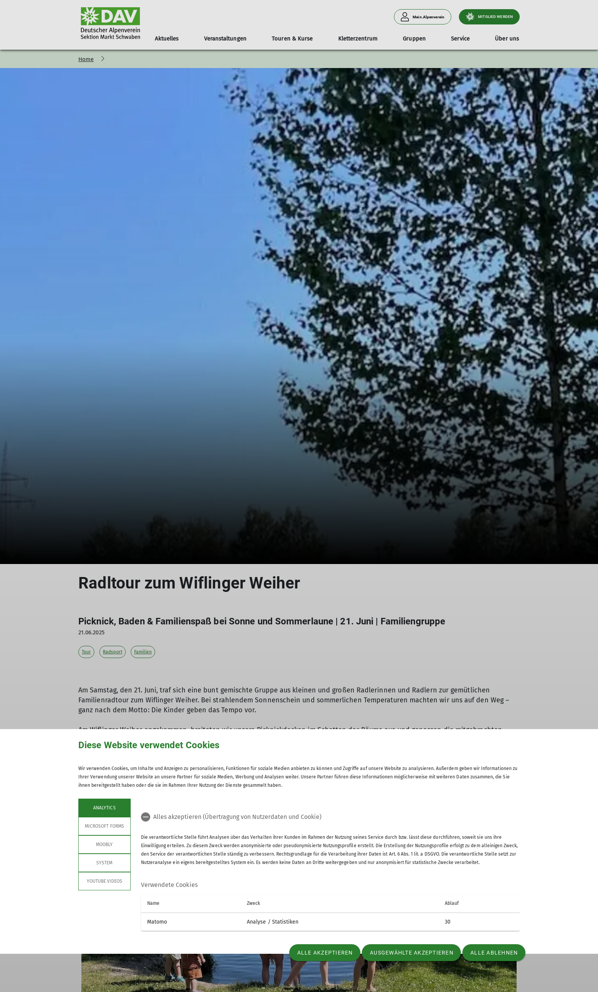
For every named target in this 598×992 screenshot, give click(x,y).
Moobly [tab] (104, 844)
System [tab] (104, 863)
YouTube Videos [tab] (105, 881)
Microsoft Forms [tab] (104, 826)
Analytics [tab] (104, 807)
